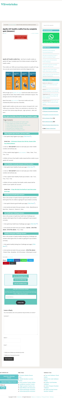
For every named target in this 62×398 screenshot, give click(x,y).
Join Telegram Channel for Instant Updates (20, 271)
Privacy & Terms (45, 397)
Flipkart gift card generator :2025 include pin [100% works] (50, 102)
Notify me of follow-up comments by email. (14, 352)
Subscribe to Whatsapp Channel (9, 377)
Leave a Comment (35, 33)
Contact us (38, 397)
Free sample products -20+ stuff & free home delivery (50, 84)
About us (33, 397)
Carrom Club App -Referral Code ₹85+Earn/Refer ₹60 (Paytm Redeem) (51, 96)
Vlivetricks (9, 4)
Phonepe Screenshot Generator (51, 111)
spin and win (15, 100)
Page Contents (8, 120)
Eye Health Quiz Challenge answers (15, 128)
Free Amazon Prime (48, 118)
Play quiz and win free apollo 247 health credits (17, 122)
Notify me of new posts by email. (12, 355)
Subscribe (21, 302)
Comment (6, 316)
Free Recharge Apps (48, 121)
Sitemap (52, 397)
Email (5, 345)
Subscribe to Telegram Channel (8, 382)
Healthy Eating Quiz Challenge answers (16, 129)
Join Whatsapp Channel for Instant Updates (20, 37)
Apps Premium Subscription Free (51, 125)
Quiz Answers (10, 257)
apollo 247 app (17, 92)
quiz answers (22, 152)
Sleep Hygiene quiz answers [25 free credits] (17, 123)
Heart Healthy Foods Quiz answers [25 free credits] (18, 125)
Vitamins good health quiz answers (15, 126)
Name (5, 337)
